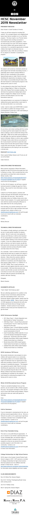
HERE (12, 300)
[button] (14, 10)
